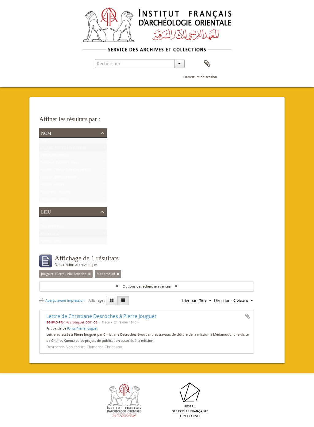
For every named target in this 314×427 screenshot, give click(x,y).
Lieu (46, 211)
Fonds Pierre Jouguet (82, 328)
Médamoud (49, 234)
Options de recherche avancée (146, 286)
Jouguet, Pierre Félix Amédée (63, 148)
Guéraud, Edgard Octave (59, 163)
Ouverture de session (200, 76)
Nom (46, 132)
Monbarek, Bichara (55, 193)
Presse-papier (207, 63)
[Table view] (123, 300)
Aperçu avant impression (62, 300)
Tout (44, 141)
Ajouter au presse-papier (247, 316)
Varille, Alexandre (54, 156)
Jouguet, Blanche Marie (58, 178)
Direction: (223, 300)
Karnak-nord (50, 242)
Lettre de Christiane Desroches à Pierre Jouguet (101, 316)
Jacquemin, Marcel (54, 200)
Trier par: (189, 300)
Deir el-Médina (52, 227)
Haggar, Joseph (52, 185)
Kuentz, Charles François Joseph (65, 170)
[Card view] (111, 300)
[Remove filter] (89, 274)
